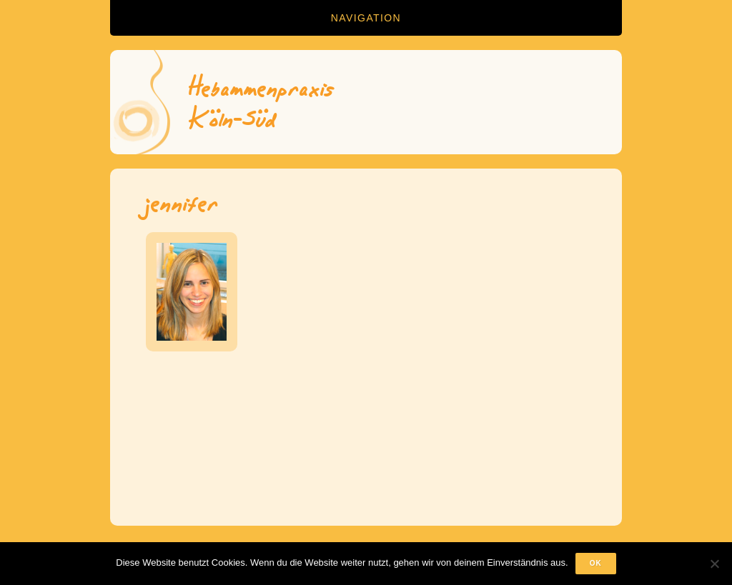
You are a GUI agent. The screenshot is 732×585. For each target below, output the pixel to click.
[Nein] (714, 563)
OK (596, 563)
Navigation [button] (366, 18)
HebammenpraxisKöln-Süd (262, 102)
